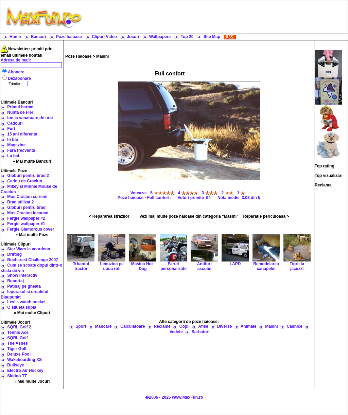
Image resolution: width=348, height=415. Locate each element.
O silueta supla (21, 307)
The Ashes (17, 343)
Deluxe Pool (19, 354)
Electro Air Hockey (25, 370)
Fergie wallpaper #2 (26, 218)
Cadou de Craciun (24, 181)
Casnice (294, 326)
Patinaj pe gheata (24, 286)
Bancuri (38, 36)
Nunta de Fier (20, 112)
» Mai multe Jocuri (32, 381)
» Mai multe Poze (32, 234)
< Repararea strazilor (109, 216)
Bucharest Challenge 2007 (32, 259)
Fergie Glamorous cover (30, 229)
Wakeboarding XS (24, 359)
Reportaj (15, 280)
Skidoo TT (17, 376)
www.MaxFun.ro (187, 397)
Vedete (176, 331)
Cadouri (14, 123)
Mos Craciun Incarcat (27, 213)
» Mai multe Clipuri (32, 312)
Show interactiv (22, 275)
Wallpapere (160, 36)
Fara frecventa (21, 150)
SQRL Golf (17, 338)
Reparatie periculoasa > (266, 216)
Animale (249, 326)
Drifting (14, 254)
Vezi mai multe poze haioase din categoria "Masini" (188, 216)
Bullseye (15, 365)
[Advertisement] (216, 17)
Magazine (16, 145)
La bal (13, 156)
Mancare (103, 326)
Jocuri (133, 36)
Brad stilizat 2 (20, 202)
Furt (11, 128)
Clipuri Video (104, 36)
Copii (184, 326)
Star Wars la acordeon (28, 249)
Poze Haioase (78, 56)
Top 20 (187, 36)
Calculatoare (132, 326)
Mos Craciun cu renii (27, 196)
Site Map (212, 36)
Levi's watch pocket (26, 302)
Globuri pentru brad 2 (28, 175)
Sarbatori (201, 331)
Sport (80, 326)
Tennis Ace (18, 332)
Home (15, 36)
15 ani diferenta (22, 134)
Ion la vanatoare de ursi (30, 117)
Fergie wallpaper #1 (26, 223)
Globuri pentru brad (26, 207)
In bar (12, 139)
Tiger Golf (16, 348)
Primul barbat (20, 107)
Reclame (162, 326)
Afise (203, 326)
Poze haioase (69, 36)
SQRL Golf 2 (19, 327)
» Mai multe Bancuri (32, 161)
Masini (102, 56)
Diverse (224, 326)
